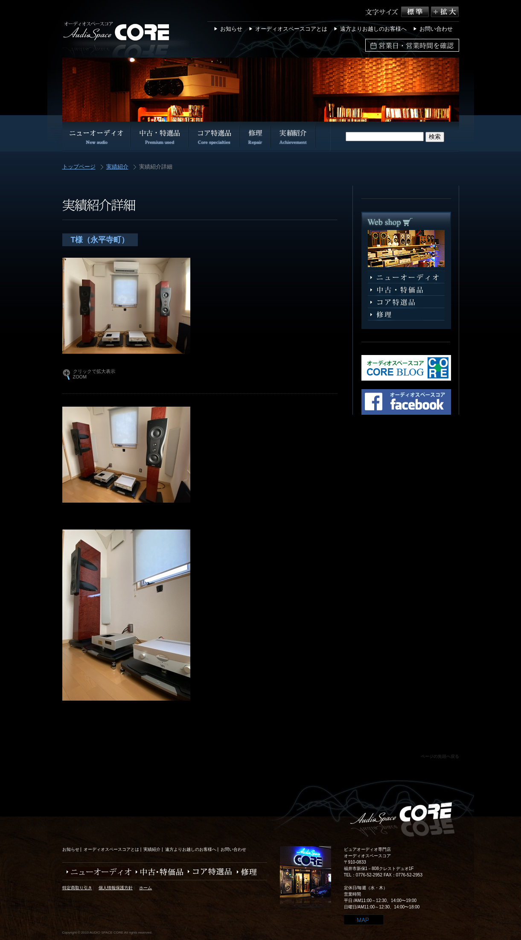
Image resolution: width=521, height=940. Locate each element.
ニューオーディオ (406, 277)
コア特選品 (406, 302)
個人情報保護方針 (116, 887)
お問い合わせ (436, 29)
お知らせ (231, 29)
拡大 (445, 11)
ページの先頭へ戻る (440, 756)
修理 (406, 314)
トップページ (79, 167)
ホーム (145, 887)
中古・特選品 (406, 290)
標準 (416, 11)
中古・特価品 (157, 872)
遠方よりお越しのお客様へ (373, 29)
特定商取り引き (77, 887)
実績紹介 (117, 167)
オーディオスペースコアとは (291, 29)
